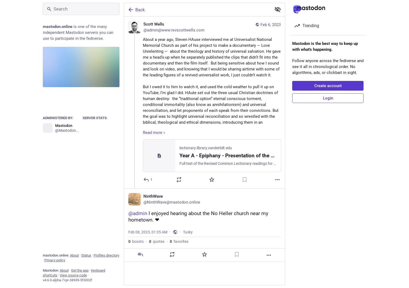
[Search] (81, 9)
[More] (277, 179)
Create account (328, 85)
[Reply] (148, 179)
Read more (154, 132)
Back (136, 9)
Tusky (188, 232)
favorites (179, 241)
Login (328, 98)
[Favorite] (212, 179)
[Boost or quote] (179, 179)
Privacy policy (54, 260)
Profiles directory (106, 255)
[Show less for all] (277, 9)
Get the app (80, 270)
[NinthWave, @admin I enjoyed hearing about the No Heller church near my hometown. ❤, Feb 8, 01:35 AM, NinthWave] (204, 225)
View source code (73, 275)
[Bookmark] (244, 179)
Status (86, 255)
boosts (136, 241)
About (74, 255)
